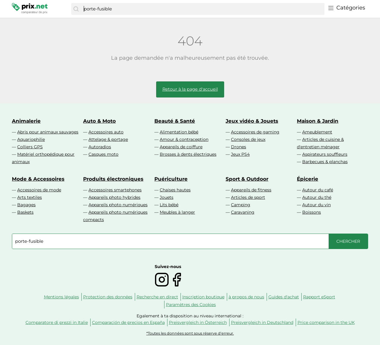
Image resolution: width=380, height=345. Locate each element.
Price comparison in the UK (326, 322)
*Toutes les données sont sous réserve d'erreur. (190, 333)
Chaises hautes (175, 190)
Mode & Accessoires (38, 179)
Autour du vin (316, 204)
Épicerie (307, 179)
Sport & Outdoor (247, 179)
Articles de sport (248, 197)
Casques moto (103, 154)
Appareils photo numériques (118, 204)
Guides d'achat (283, 297)
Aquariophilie (31, 139)
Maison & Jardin (317, 121)
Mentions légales (61, 297)
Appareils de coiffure (181, 146)
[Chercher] (76, 9)
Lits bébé (169, 204)
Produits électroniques (113, 179)
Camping (240, 204)
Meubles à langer (177, 212)
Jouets (166, 197)
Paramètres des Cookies (191, 304)
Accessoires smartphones (115, 190)
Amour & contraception (184, 139)
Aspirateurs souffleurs (324, 154)
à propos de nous (246, 297)
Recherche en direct (157, 297)
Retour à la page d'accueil (190, 89)
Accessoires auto (106, 132)
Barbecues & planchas (325, 161)
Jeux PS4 (240, 154)
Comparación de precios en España (128, 322)
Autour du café (317, 190)
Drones (238, 146)
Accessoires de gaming (255, 132)
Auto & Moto (99, 121)
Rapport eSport (319, 297)
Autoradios (99, 146)
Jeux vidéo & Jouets (252, 121)
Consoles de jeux (248, 139)
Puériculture (171, 179)
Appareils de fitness (251, 190)
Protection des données (107, 297)
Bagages (26, 204)
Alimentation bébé (179, 132)
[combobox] (202, 9)
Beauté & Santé (174, 121)
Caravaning (242, 212)
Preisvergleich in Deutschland (262, 322)
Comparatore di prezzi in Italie (57, 322)
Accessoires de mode (39, 190)
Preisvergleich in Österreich (198, 322)
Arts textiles (29, 197)
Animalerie (26, 121)
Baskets (25, 212)
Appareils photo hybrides (114, 197)
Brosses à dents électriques (188, 154)
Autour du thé (316, 197)
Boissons (311, 212)
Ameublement (317, 132)
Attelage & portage (108, 139)
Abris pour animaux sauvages (47, 132)
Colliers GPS (30, 146)
